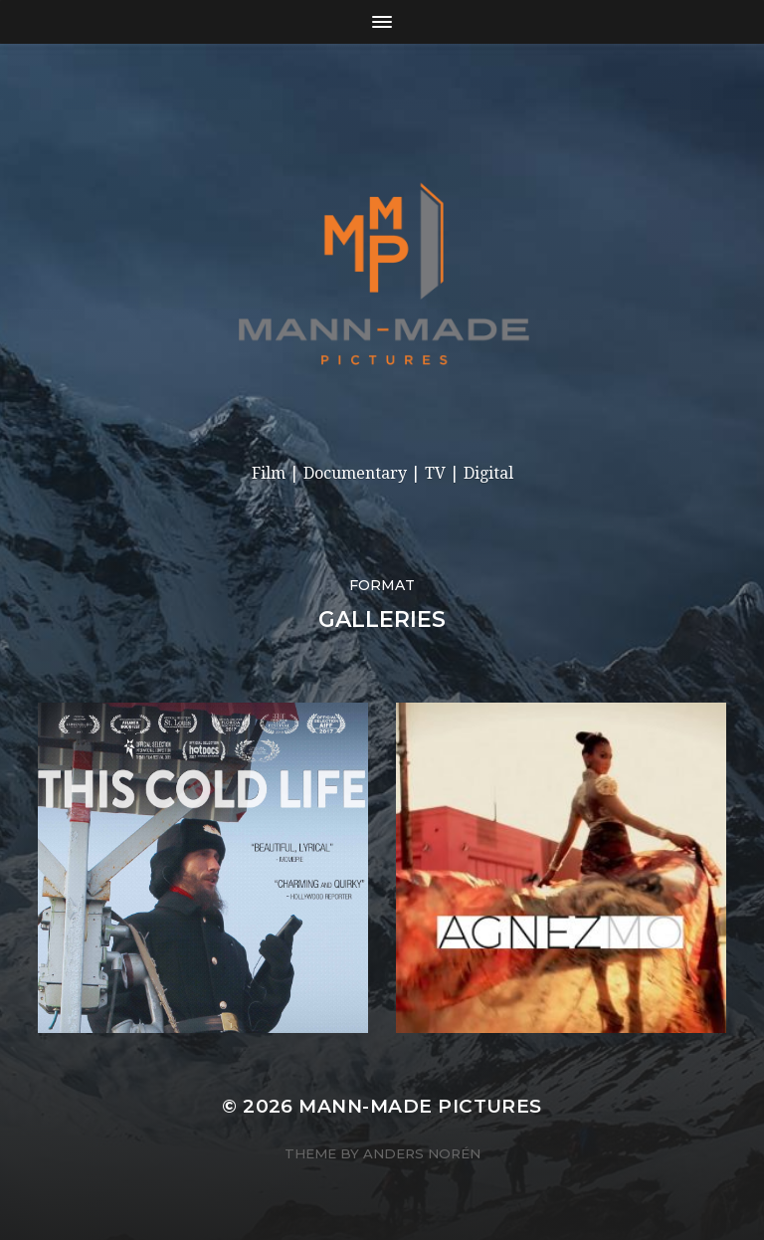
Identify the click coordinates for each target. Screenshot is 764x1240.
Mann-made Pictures (419, 1106)
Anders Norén (421, 1153)
